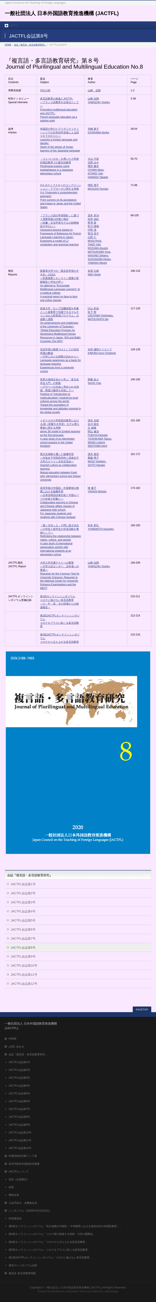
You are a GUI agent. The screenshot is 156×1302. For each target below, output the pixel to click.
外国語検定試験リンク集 (23, 1155)
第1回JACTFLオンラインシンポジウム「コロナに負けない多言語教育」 (50, 1257)
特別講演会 (15, 1218)
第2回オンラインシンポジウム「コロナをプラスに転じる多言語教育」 (49, 1249)
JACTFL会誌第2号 (23, 893)
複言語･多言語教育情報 (22, 1273)
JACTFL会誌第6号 (23, 929)
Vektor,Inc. (98, 1291)
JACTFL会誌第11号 (24, 974)
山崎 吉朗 (94, 90)
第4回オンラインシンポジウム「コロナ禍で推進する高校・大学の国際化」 (52, 1234)
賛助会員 (14, 1194)
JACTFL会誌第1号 (23, 884)
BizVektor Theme (77, 1291)
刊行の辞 (45, 90)
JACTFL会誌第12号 (24, 983)
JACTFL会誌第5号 (23, 920)
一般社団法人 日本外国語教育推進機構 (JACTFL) (62, 13)
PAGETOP (142, 1009)
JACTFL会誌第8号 (23, 947)
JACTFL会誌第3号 (23, 902)
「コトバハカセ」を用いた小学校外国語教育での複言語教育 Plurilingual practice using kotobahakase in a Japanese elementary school (59, 166)
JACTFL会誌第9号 (23, 956)
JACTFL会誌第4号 (23, 911)
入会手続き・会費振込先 (23, 1202)
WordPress (57, 1291)
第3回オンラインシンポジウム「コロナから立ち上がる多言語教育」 (48, 1242)
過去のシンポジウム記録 (23, 1265)
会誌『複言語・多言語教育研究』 (30, 45)
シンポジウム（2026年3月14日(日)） (30, 1210)
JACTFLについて (19, 1171)
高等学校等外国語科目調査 (24, 1163)
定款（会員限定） (19, 1179)
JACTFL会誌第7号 (23, 938)
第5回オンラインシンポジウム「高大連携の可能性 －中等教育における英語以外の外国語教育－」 (65, 1226)
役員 (11, 1187)
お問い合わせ (16, 1046)
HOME (8, 45)
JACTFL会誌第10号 (24, 965)
